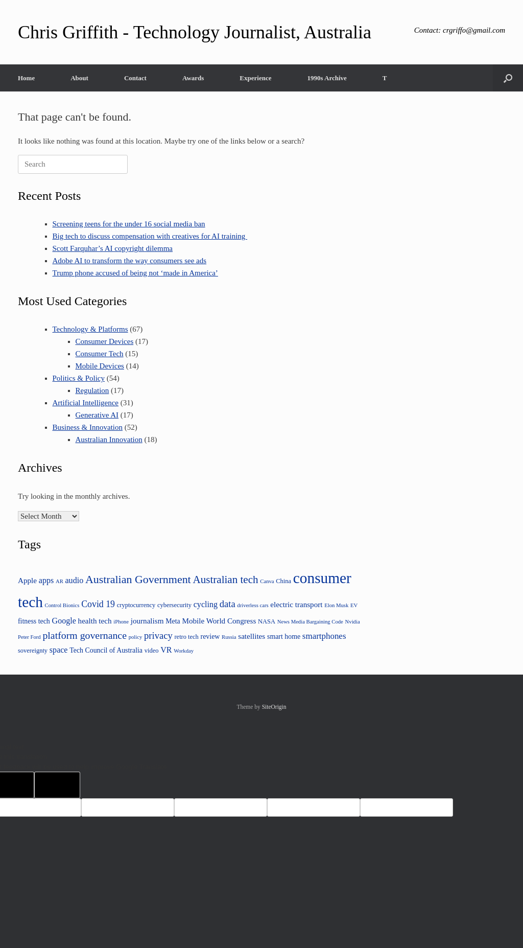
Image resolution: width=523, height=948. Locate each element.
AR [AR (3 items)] (59, 581)
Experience (255, 78)
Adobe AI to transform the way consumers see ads (130, 261)
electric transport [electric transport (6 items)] (296, 604)
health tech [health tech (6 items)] (95, 620)
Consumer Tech (100, 354)
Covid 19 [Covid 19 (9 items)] (98, 604)
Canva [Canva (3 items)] (267, 581)
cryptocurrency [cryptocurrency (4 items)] (136, 605)
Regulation (92, 390)
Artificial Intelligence (86, 403)
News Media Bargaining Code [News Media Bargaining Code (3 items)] (310, 622)
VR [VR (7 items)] (166, 649)
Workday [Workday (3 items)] (184, 651)
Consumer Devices (105, 341)
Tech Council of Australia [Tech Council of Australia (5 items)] (105, 650)
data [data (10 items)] (227, 603)
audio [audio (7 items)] (74, 580)
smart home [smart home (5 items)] (283, 636)
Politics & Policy (79, 378)
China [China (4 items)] (283, 581)
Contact (135, 78)
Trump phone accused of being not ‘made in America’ (135, 273)
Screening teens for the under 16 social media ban (129, 224)
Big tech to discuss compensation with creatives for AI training (150, 236)
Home (26, 78)
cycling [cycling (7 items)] (206, 604)
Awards (193, 78)
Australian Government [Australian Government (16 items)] (138, 579)
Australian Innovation (109, 439)
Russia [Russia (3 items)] (229, 637)
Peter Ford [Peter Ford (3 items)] (29, 637)
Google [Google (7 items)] (64, 620)
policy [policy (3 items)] (135, 637)
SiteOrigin (274, 707)
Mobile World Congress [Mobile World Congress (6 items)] (219, 620)
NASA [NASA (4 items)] (266, 621)
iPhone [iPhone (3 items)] (121, 622)
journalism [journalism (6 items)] (147, 620)
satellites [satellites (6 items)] (251, 636)
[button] (508, 77)
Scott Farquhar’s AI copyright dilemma (113, 248)
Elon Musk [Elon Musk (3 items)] (336, 605)
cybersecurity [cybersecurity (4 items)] (174, 605)
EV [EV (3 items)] (354, 605)
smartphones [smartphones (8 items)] (324, 636)
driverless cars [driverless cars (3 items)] (252, 605)
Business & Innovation (88, 427)
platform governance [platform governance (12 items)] (84, 635)
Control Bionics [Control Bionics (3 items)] (62, 605)
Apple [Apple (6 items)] (27, 580)
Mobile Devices (100, 366)
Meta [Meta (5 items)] (172, 621)
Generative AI (97, 415)
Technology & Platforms (90, 329)
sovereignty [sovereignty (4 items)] (32, 650)
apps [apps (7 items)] (46, 580)
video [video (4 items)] (152, 650)
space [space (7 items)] (59, 649)
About (79, 78)
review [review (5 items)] (210, 636)
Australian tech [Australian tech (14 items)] (225, 579)
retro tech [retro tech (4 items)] (186, 636)
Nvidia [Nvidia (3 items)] (352, 622)
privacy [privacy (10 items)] (158, 635)
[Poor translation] (57, 785)
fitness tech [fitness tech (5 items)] (34, 621)
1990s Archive (326, 78)
